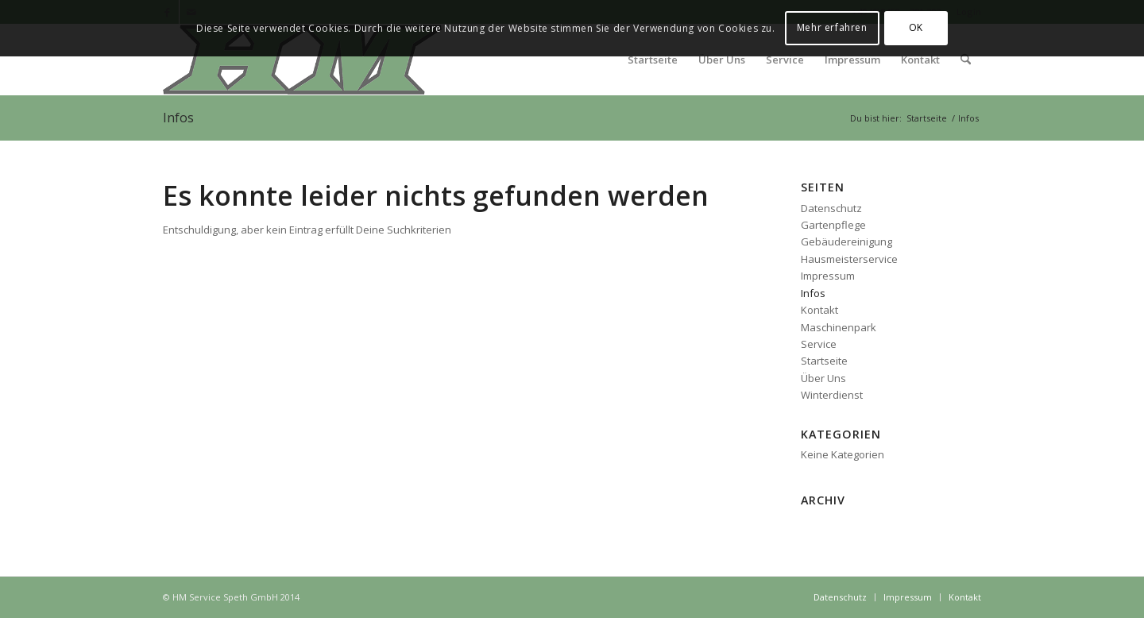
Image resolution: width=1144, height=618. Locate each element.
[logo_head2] (302, 60)
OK (916, 27)
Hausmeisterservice (849, 259)
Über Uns (823, 378)
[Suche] (965, 60)
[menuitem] (652, 60)
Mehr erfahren (832, 27)
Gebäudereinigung (846, 241)
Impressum (828, 275)
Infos (178, 117)
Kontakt (819, 310)
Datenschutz (831, 208)
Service (819, 344)
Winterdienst (832, 395)
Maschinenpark (838, 327)
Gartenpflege (833, 225)
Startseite (824, 360)
